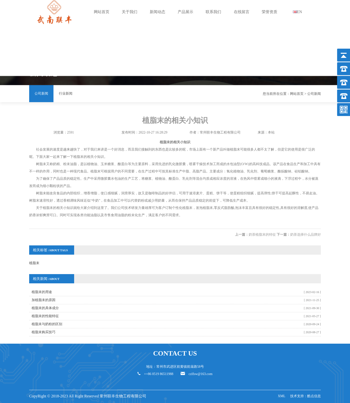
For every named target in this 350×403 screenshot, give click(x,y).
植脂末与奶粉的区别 (47, 324)
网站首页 (101, 12)
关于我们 (129, 12)
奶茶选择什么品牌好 (305, 234)
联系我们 (213, 12)
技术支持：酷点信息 (305, 396)
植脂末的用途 (42, 292)
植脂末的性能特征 (45, 316)
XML (281, 396)
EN (297, 12)
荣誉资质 (269, 12)
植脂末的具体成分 (45, 308)
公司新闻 (41, 93)
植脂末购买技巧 (43, 332)
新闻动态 (157, 12)
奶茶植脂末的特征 (262, 234)
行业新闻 (65, 93)
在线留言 (241, 12)
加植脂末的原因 (43, 300)
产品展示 (185, 12)
